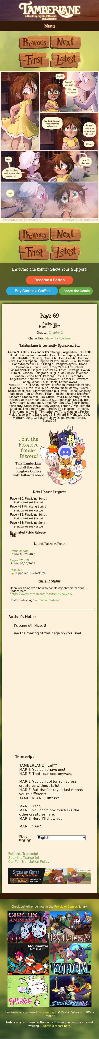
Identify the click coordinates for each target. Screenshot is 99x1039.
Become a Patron (49, 280)
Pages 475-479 (20, 560)
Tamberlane (62, 338)
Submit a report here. (56, 1026)
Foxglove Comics (66, 906)
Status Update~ (20, 551)
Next (65, 42)
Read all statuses (49, 600)
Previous (34, 42)
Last (65, 60)
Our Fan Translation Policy (28, 862)
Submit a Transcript (23, 858)
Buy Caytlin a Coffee (32, 291)
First (34, 60)
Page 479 (16, 569)
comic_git (49, 1012)
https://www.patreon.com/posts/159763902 (41, 594)
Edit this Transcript (23, 854)
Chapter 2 (56, 332)
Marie (49, 338)
